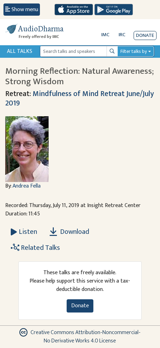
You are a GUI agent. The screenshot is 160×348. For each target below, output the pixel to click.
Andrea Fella (26, 186)
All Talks (19, 51)
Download (69, 232)
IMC (105, 34)
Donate (145, 35)
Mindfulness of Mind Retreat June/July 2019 (79, 98)
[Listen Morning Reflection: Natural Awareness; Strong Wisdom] (24, 232)
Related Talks (35, 248)
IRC (122, 34)
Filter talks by (133, 51)
